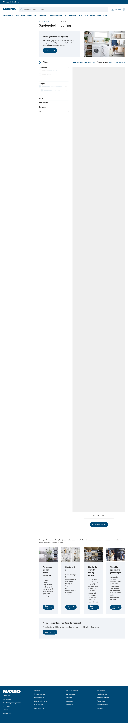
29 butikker (116, 242)
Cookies (100, 708)
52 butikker (52, 242)
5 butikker (73, 303)
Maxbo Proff (102, 15)
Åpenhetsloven (102, 705)
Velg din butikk (12, 2)
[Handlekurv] (123, 9)
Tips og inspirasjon (87, 15)
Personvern (101, 701)
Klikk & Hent (38, 705)
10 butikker (115, 181)
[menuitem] (19, 48)
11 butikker (52, 303)
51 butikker (73, 181)
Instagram (69, 705)
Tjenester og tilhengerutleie (50, 15)
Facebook (69, 701)
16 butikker (73, 425)
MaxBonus (31, 15)
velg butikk (17, 32)
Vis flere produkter (82, 509)
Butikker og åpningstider (11, 703)
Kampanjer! (7, 706)
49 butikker (52, 120)
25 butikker (73, 486)
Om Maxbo (7, 699)
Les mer (48, 592)
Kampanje (20, 15)
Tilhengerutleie (39, 694)
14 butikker (115, 303)
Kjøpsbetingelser (103, 698)
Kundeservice (70, 15)
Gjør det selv (70, 694)
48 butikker (94, 181)
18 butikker (73, 364)
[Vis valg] (8, 15)
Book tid (50, 50)
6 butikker (52, 181)
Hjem (40, 21)
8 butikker (94, 120)
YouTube (69, 698)
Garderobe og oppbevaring (51, 21)
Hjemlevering (39, 708)
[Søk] (63, 9)
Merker (5, 710)
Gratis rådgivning (40, 701)
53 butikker (116, 425)
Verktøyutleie (39, 698)
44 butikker (94, 486)
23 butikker (94, 425)
